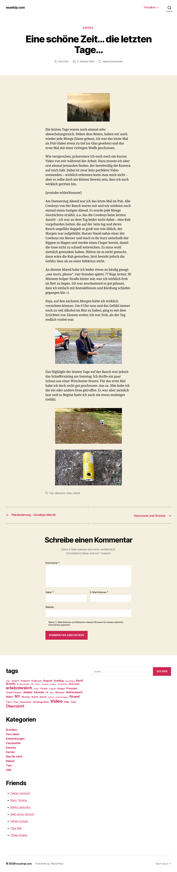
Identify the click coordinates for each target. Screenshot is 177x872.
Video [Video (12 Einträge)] (56, 701)
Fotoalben (150, 7)
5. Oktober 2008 (85, 62)
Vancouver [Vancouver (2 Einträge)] (25, 702)
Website (49, 607)
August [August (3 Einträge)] (47, 680)
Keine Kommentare (113, 62)
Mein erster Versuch (22, 814)
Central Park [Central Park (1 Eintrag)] (62, 684)
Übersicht (60, 493)
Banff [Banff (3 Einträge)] (79, 680)
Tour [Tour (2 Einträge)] (15, 702)
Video (70, 493)
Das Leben (12, 734)
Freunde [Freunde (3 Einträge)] (71, 688)
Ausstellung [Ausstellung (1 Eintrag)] (70, 681)
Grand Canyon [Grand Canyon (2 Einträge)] (13, 692)
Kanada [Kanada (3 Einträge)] (39, 692)
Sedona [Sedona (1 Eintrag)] (51, 697)
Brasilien (11, 729)
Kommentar (52, 563)
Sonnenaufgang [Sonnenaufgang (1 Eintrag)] (61, 697)
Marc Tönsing (18, 800)
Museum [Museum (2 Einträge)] (60, 692)
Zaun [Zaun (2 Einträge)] (73, 702)
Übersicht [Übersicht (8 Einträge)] (15, 706)
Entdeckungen (15, 738)
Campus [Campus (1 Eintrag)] (53, 684)
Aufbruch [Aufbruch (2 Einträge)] (36, 681)
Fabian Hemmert (20, 793)
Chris (65, 62)
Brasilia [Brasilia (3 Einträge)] (10, 683)
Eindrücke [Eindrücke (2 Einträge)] (74, 684)
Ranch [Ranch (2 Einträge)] (34, 697)
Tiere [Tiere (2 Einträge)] (9, 702)
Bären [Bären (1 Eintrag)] (37, 684)
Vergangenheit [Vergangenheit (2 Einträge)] (41, 702)
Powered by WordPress (51, 863)
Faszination (13, 743)
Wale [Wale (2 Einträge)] (66, 702)
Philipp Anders (18, 835)
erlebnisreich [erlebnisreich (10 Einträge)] (19, 687)
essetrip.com (16, 7)
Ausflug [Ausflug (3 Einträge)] (59, 680)
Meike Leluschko (20, 807)
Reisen (10, 761)
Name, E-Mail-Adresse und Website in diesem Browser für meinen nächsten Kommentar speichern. (85, 623)
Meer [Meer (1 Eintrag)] (52, 693)
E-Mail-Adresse (99, 592)
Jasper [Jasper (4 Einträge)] (28, 692)
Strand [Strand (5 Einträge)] (74, 696)
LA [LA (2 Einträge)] (46, 692)
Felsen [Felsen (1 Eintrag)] (36, 689)
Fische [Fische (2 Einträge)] (43, 688)
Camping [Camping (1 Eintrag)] (45, 684)
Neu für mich (14, 756)
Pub (52, 493)
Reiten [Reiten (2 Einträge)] (43, 697)
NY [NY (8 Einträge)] (17, 696)
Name (49, 592)
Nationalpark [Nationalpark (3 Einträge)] (74, 692)
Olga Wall (16, 828)
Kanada (88, 28)
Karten (10, 752)
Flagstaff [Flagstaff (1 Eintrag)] (52, 689)
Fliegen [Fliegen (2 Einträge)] (61, 688)
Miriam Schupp (19, 821)
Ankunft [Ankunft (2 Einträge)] (25, 681)
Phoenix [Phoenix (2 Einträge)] (26, 697)
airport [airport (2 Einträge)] (15, 681)
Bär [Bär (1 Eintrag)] (32, 684)
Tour (9, 765)
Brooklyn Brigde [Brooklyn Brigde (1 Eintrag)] (23, 684)
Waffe (78, 493)
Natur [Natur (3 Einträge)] (9, 696)
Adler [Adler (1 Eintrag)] (8, 681)
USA (8, 769)
